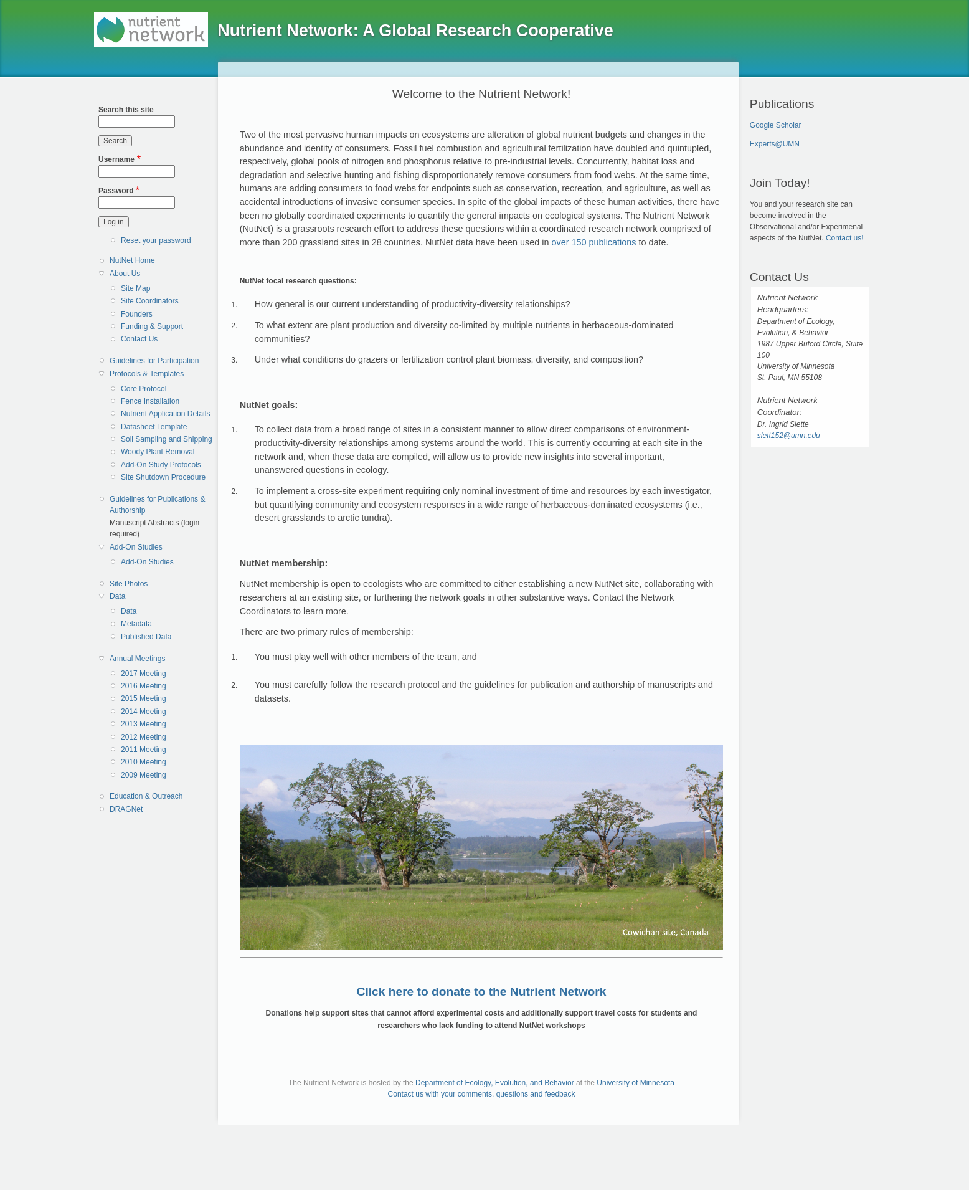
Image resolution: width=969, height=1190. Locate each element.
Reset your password (156, 240)
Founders (137, 314)
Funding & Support (152, 326)
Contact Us (139, 339)
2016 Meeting (143, 686)
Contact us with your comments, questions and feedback (481, 1094)
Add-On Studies (136, 547)
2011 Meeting (143, 749)
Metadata (136, 623)
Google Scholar (775, 125)
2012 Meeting (143, 737)
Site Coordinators (150, 301)
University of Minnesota (635, 1082)
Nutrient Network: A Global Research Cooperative (415, 30)
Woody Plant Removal (158, 451)
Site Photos (129, 583)
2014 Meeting (143, 711)
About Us (125, 273)
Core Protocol (143, 388)
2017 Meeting (143, 673)
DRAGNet (126, 809)
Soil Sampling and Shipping (166, 439)
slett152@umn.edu (788, 435)
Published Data (146, 636)
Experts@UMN (775, 144)
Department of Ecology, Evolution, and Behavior (494, 1082)
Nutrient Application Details (165, 413)
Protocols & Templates (147, 373)
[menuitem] (158, 261)
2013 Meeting (143, 724)
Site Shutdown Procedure (163, 477)
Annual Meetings (137, 658)
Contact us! (845, 238)
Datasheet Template (154, 426)
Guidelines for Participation (154, 360)
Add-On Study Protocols (161, 464)
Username (116, 159)
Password (116, 190)
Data (117, 596)
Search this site (126, 109)
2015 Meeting (143, 698)
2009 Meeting (143, 775)
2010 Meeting (143, 762)
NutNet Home (132, 260)
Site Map (135, 288)
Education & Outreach (146, 796)
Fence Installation (150, 401)
